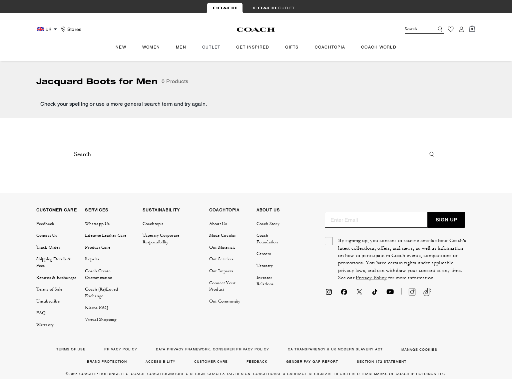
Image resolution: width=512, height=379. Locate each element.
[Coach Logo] (256, 29)
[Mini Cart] (472, 29)
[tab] (225, 8)
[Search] (414, 29)
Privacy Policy (371, 278)
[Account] (461, 29)
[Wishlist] (451, 29)
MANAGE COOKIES (419, 349)
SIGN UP (446, 219)
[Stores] (70, 29)
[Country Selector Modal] (47, 29)
